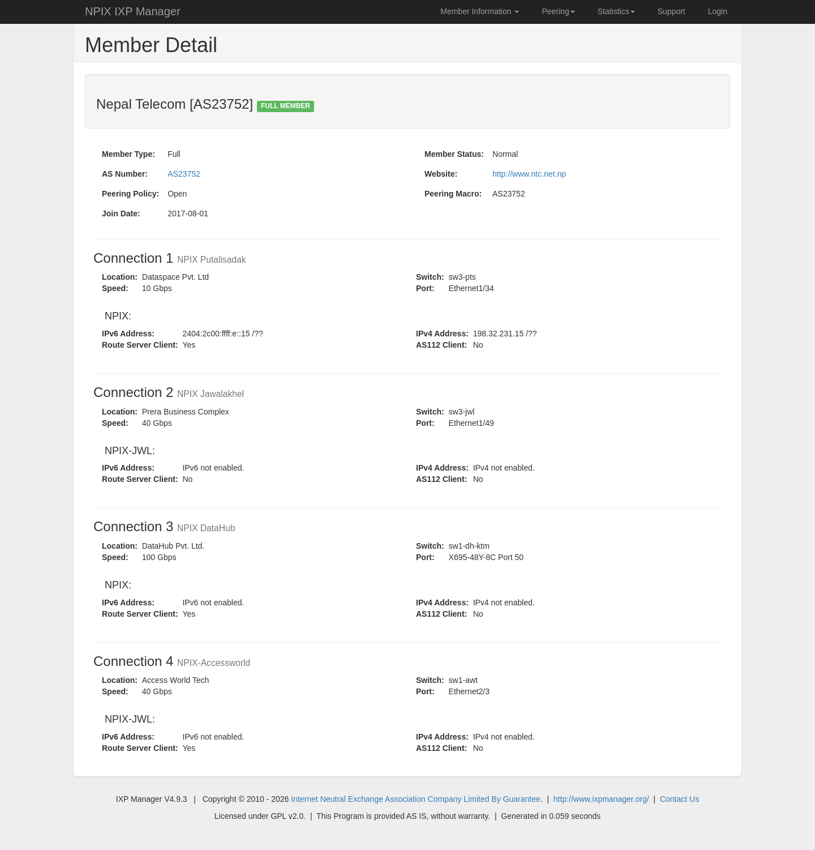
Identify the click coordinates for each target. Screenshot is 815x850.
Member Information (479, 11)
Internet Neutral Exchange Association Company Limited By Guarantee (415, 799)
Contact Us (679, 799)
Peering (558, 11)
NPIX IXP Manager (133, 11)
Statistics (616, 11)
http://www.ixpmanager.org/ (601, 799)
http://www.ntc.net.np (529, 173)
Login (717, 11)
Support (671, 11)
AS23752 (184, 173)
